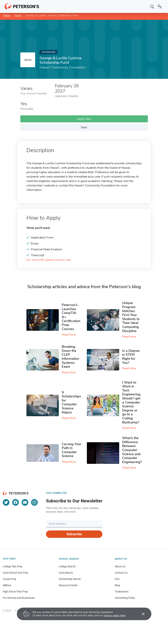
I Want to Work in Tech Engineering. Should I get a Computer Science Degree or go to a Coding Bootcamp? (131, 402)
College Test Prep (12, 566)
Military (7, 585)
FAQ (117, 579)
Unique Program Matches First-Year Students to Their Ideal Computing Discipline (131, 317)
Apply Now (84, 119)
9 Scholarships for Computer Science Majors (71, 402)
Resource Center (68, 585)
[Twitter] (6, 502)
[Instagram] (34, 502)
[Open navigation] (159, 6)
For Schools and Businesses (19, 597)
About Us (120, 566)
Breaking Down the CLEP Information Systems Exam (70, 356)
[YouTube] (25, 502)
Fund (18, 15)
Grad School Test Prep (15, 572)
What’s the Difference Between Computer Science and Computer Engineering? (132, 450)
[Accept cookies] (140, 614)
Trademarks (121, 591)
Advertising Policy (125, 597)
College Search (67, 566)
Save (84, 127)
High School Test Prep (15, 591)
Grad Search (66, 572)
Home (6, 15)
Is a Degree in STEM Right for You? (131, 356)
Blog (117, 585)
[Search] (152, 6)
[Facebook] (15, 502)
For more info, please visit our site (48, 260)
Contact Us (121, 572)
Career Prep (9, 579)
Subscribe (74, 534)
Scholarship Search (70, 579)
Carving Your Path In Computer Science (71, 450)
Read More (69, 335)
